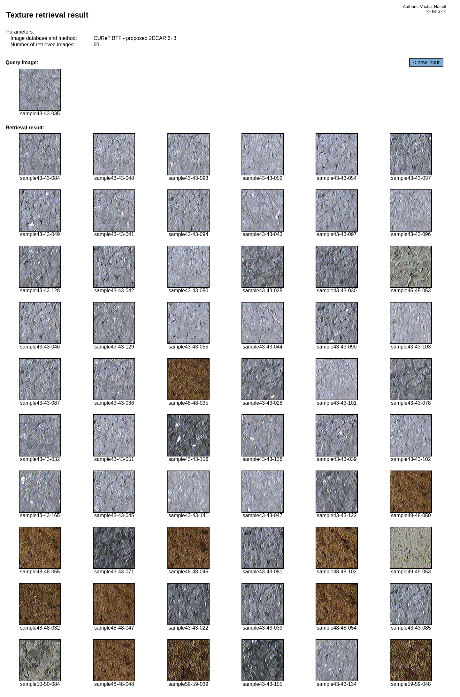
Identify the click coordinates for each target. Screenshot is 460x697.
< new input (426, 62)
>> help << (436, 11)
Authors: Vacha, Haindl (424, 6)
